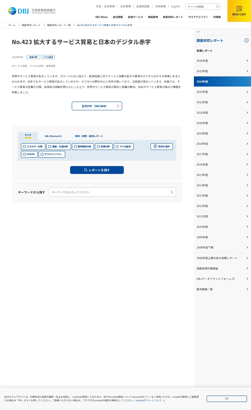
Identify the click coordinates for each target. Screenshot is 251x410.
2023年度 (222, 92)
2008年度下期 (222, 247)
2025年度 (222, 71)
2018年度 (222, 144)
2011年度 (222, 216)
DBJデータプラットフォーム (224, 279)
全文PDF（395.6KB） (95, 106)
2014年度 (222, 185)
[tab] (28, 136)
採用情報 (160, 6)
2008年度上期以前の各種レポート (222, 258)
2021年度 (222, 112)
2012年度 (222, 206)
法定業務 (125, 6)
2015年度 (222, 175)
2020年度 (222, 123)
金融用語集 (143, 6)
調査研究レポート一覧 (59, 25)
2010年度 (222, 227)
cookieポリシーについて (148, 400)
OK (226, 398)
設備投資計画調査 (222, 268)
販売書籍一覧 (222, 289)
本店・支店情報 (105, 6)
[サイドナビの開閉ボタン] (197, 31)
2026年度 (222, 61)
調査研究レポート (31, 25)
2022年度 (222, 102)
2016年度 (222, 164)
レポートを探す (97, 170)
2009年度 (222, 237)
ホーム (11, 25)
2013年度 (222, 195)
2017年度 (222, 154)
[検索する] (217, 6)
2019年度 (222, 133)
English (175, 6)
